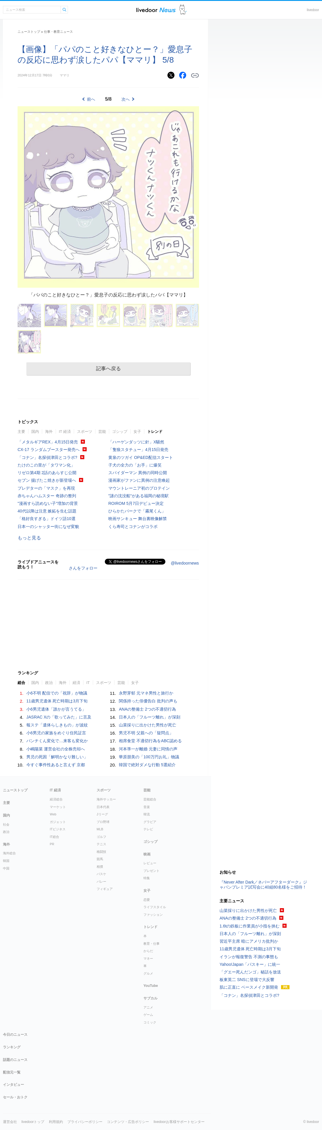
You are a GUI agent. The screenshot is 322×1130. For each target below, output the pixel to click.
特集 (146, 878)
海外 (49, 431)
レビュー (149, 863)
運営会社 (10, 1122)
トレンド (154, 431)
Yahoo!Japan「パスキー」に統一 (250, 964)
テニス (101, 844)
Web (53, 814)
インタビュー (13, 1085)
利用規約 (56, 1122)
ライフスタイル (154, 907)
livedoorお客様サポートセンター (179, 1122)
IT (88, 682)
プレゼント (151, 870)
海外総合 (9, 853)
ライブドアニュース (156, 10)
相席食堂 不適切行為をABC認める (150, 740)
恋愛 (146, 899)
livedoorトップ (32, 1122)
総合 (21, 682)
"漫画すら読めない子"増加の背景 (48, 503)
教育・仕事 (151, 943)
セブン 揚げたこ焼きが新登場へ (47, 480)
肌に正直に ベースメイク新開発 (249, 987)
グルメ (148, 973)
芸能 (102, 431)
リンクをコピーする (195, 75)
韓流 (146, 814)
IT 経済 (65, 431)
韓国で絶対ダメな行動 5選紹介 (147, 764)
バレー (101, 881)
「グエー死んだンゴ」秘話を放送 (250, 972)
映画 (146, 854)
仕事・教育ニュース (58, 31)
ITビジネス (58, 829)
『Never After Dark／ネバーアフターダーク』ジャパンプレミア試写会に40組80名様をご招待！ (263, 884)
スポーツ (84, 431)
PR (52, 844)
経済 (76, 682)
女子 (137, 431)
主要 (21, 431)
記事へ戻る (108, 368)
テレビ (148, 829)
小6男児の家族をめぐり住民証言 (56, 733)
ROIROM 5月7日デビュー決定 (136, 503)
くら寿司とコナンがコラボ (132, 526)
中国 (6, 868)
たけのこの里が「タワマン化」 (46, 465)
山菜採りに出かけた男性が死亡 (147, 725)
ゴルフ (101, 837)
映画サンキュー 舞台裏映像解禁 (137, 518)
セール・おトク (15, 1097)
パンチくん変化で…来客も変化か (57, 740)
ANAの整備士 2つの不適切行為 (147, 709)
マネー (148, 958)
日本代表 (103, 807)
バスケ (101, 874)
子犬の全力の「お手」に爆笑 (135, 465)
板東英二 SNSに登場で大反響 (247, 979)
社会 (6, 824)
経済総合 (56, 799)
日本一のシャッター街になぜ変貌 (48, 526)
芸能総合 (149, 799)
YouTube (150, 986)
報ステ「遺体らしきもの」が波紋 (57, 725)
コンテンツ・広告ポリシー (128, 1122)
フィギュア (105, 889)
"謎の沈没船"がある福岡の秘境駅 (138, 495)
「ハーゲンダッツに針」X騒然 (136, 442)
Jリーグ (102, 814)
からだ (148, 951)
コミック (149, 1022)
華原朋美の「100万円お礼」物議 (149, 757)
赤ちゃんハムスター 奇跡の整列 (47, 495)
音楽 (146, 807)
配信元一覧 (11, 1072)
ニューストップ (29, 31)
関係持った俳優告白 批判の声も (148, 701)
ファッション (153, 914)
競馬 (100, 859)
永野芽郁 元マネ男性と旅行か (146, 693)
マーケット (58, 807)
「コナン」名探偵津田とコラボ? (47, 457)
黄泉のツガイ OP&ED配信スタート (140, 457)
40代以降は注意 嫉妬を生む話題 (47, 511)
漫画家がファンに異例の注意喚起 (139, 480)
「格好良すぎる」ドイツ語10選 (47, 518)
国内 (35, 431)
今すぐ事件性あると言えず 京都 (55, 764)
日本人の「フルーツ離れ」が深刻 (149, 717)
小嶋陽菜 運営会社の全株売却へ (55, 749)
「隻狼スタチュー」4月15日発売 (138, 449)
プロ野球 (103, 822)
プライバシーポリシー (84, 1122)
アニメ (148, 1007)
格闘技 (101, 851)
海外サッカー (106, 799)
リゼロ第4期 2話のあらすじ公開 (47, 472)
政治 (49, 682)
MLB (100, 829)
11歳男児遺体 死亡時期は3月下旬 (57, 701)
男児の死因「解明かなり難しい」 (57, 757)
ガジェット (58, 822)
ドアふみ (183, 10)
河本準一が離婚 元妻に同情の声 (148, 749)
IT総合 (54, 837)
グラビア (149, 822)
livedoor (313, 10)
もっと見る (29, 537)
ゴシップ (119, 431)
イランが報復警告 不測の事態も (249, 956)
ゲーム (148, 1014)
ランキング (11, 1047)
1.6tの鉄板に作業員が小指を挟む (250, 926)
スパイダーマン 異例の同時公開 (137, 472)
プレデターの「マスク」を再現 (46, 488)
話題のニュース (15, 1060)
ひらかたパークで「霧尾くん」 (137, 511)
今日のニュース (15, 1035)
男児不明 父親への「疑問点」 (146, 733)
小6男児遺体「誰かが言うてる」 (56, 709)
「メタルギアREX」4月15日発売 (48, 442)
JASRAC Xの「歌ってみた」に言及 (58, 717)
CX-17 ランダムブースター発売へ (49, 449)
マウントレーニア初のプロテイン (139, 488)
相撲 (100, 866)
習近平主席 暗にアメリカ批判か (249, 941)
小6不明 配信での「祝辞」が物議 (56, 693)
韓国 (6, 860)
